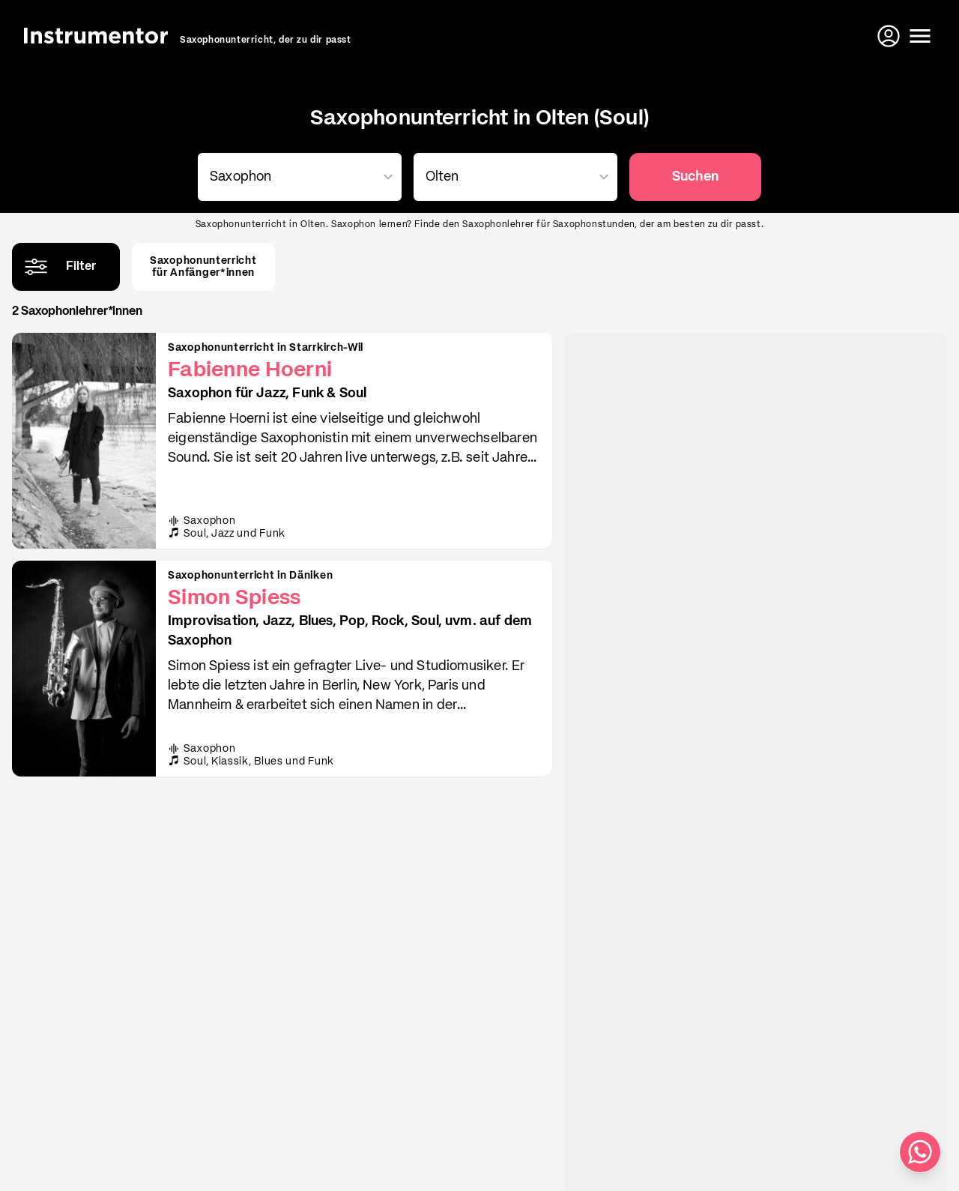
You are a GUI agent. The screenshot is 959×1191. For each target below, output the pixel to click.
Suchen (695, 177)
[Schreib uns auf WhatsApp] (920, 1152)
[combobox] (297, 177)
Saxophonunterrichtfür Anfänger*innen (203, 267)
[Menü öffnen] (920, 36)
